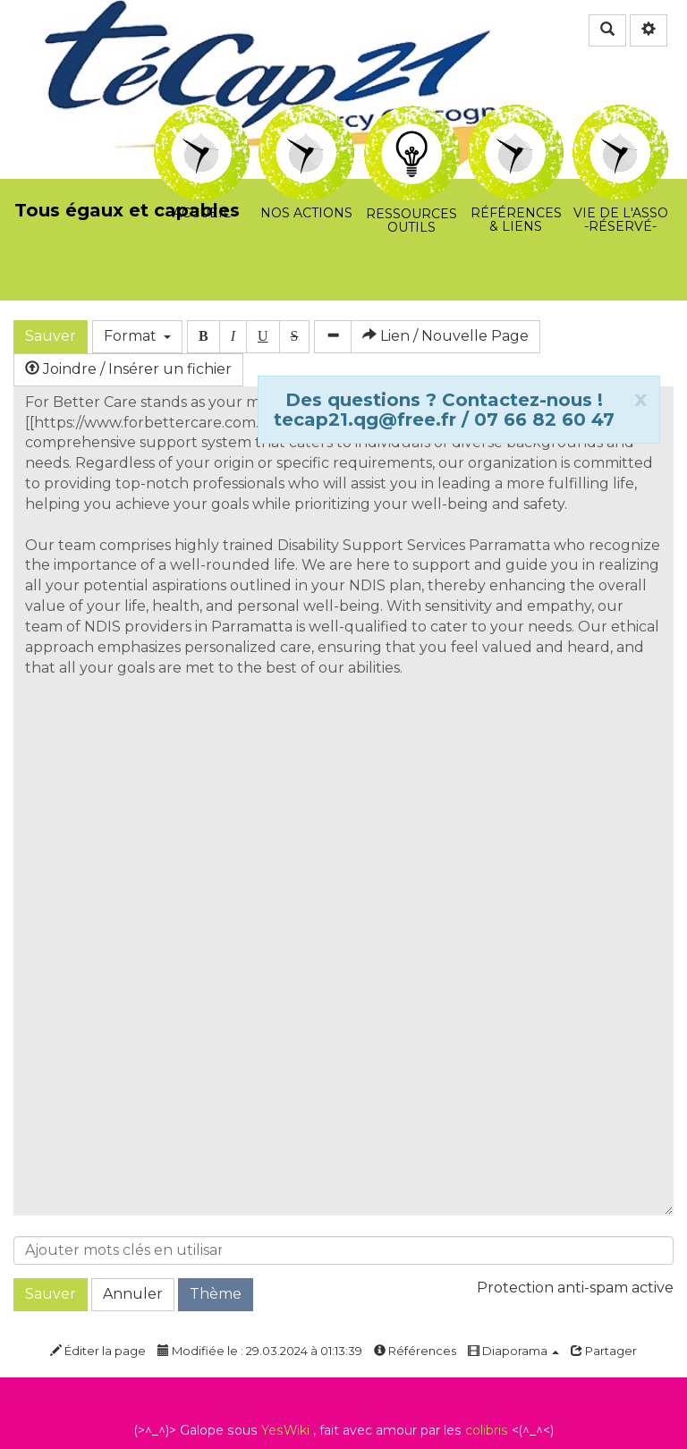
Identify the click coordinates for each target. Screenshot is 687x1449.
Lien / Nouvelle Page (445, 335)
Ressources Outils (412, 127)
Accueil (201, 117)
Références (415, 1350)
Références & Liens (515, 117)
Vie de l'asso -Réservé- (620, 117)
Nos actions (306, 117)
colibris (486, 1430)
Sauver (50, 335)
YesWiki (285, 1430)
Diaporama (513, 1350)
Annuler (133, 1293)
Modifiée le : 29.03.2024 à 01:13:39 (259, 1350)
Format (137, 335)
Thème (216, 1293)
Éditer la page (98, 1350)
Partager (604, 1350)
